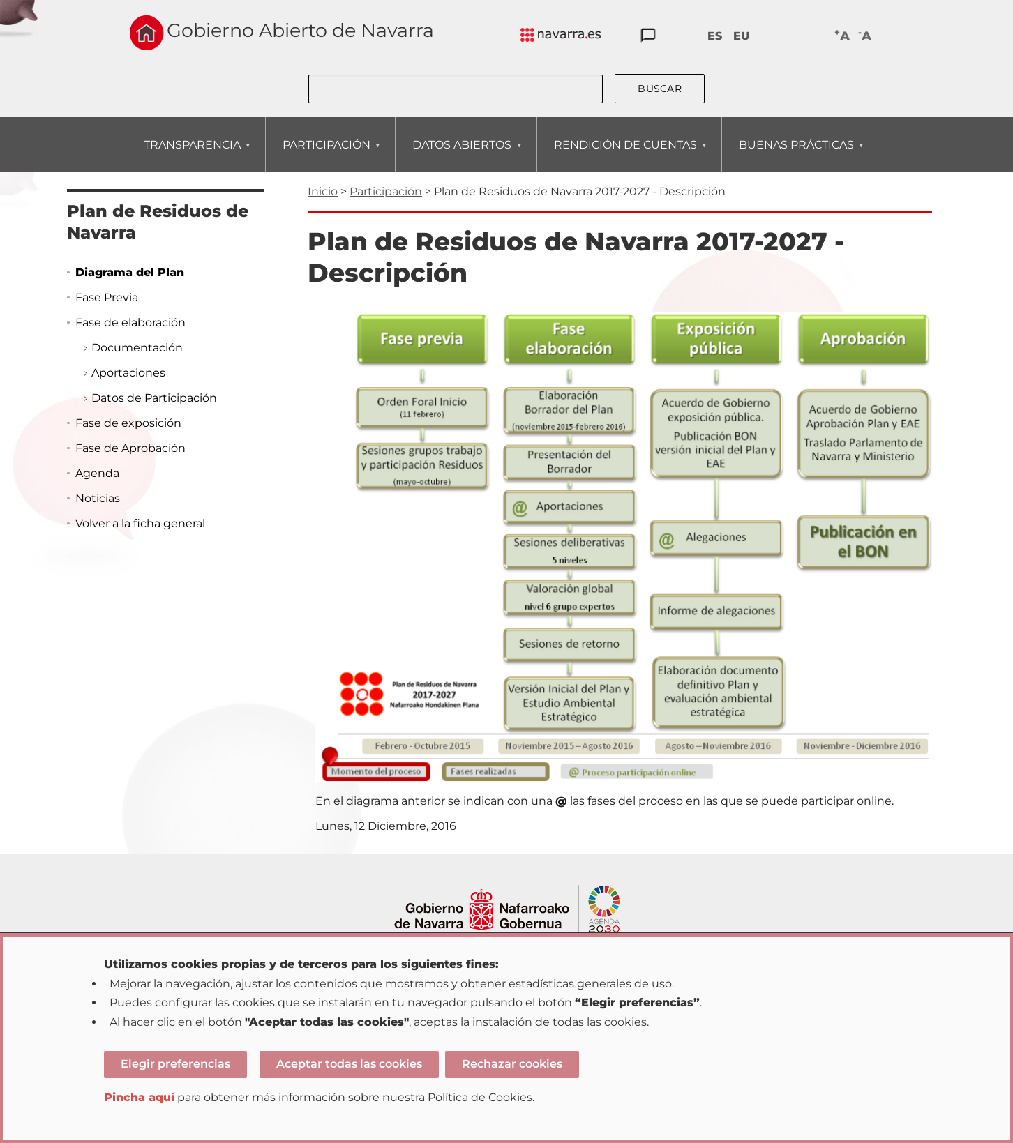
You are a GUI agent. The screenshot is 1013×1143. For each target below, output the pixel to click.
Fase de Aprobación (130, 448)
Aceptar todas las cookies (349, 1063)
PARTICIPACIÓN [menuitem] (326, 155)
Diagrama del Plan (129, 272)
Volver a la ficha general (140, 523)
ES (714, 36)
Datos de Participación (154, 397)
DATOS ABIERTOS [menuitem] (461, 155)
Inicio (323, 191)
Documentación (137, 347)
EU (741, 36)
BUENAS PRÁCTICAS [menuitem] (796, 155)
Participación (386, 191)
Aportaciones (128, 372)
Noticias (97, 498)
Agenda (97, 473)
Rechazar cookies (512, 1063)
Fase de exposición (128, 423)
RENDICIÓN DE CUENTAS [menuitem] (625, 155)
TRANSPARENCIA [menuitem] (192, 155)
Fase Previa (106, 297)
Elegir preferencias (175, 1063)
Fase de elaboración (130, 322)
